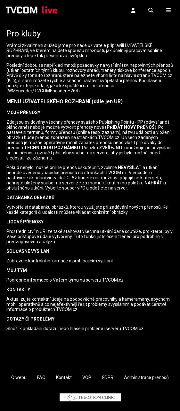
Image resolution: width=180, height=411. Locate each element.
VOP (86, 377)
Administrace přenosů (146, 377)
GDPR (107, 377)
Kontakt (64, 377)
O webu (19, 377)
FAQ (41, 377)
